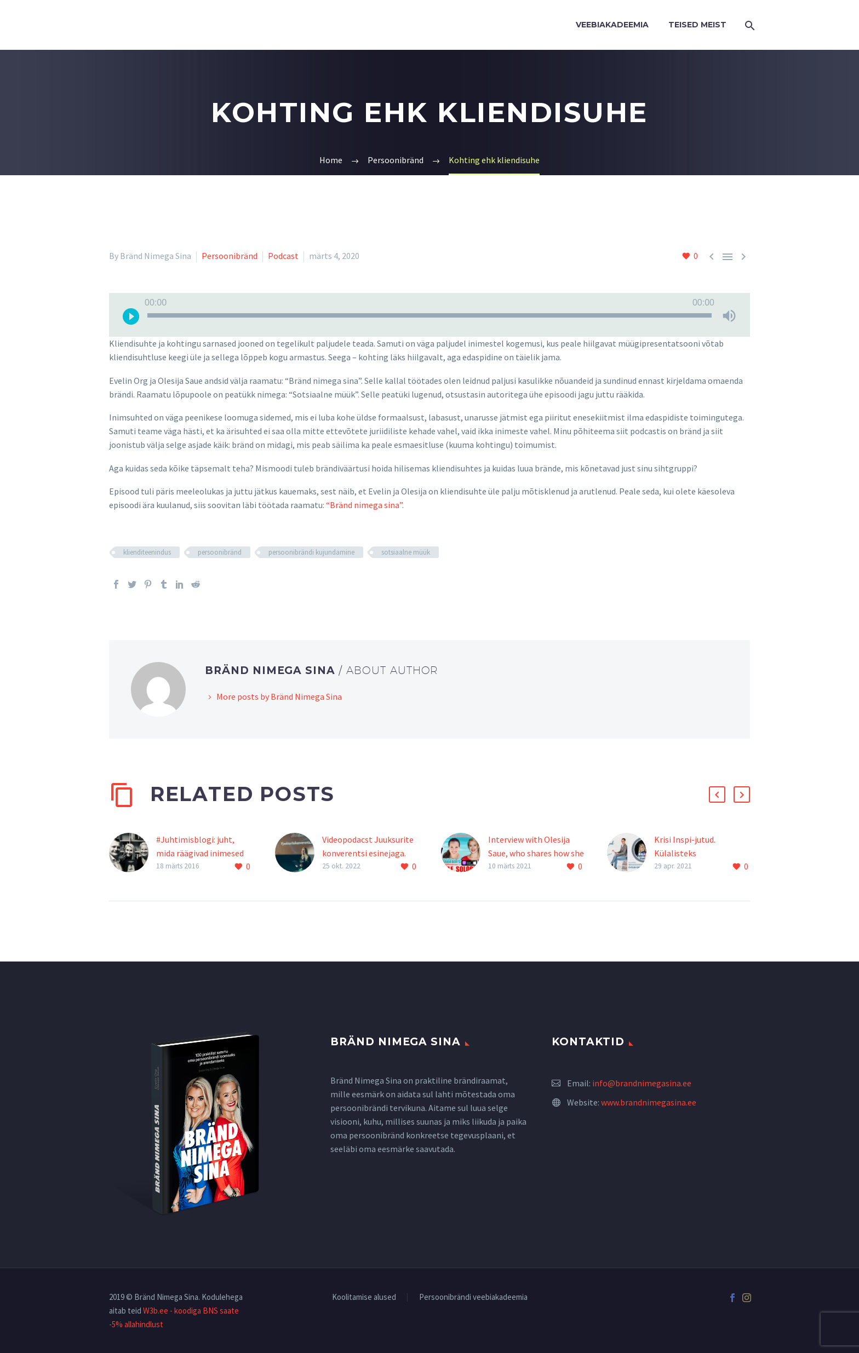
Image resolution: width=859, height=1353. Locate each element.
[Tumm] (729, 315)
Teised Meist (697, 25)
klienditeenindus (147, 552)
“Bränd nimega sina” (364, 504)
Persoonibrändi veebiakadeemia (473, 1297)
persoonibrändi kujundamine (311, 552)
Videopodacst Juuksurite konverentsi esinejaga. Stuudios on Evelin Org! (368, 853)
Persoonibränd (229, 255)
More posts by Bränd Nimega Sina (279, 696)
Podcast (283, 255)
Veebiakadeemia (612, 25)
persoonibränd (220, 552)
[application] (429, 315)
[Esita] (131, 315)
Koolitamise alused (364, 1297)
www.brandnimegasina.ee (648, 1102)
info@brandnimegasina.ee (641, 1083)
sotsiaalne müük (405, 552)
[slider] (429, 315)
